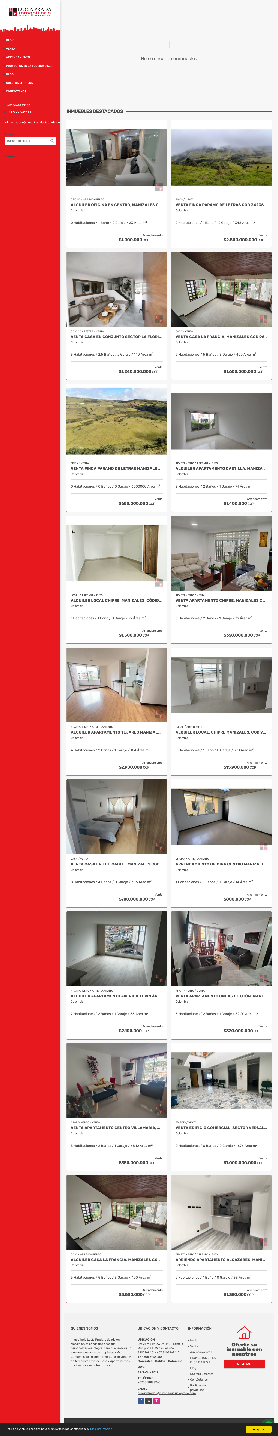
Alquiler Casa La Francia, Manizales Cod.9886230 (117, 1260)
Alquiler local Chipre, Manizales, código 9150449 (117, 600)
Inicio (10, 40)
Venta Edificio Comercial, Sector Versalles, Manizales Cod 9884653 (221, 1128)
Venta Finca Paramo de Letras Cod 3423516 (221, 205)
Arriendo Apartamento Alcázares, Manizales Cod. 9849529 (221, 1260)
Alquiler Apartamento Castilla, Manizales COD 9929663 (221, 468)
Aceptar (258, 1429)
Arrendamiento (18, 57)
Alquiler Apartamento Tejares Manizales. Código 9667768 (117, 732)
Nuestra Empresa (19, 82)
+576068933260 (18, 105)
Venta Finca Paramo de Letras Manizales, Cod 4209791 (117, 468)
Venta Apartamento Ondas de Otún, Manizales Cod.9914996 (221, 996)
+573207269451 (20, 112)
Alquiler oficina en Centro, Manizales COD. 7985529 (117, 205)
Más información (114, 1429)
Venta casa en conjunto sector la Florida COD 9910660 (117, 337)
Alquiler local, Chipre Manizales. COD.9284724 (221, 732)
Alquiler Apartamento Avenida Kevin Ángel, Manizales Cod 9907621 (117, 996)
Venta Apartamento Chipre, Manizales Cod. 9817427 (221, 600)
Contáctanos (16, 91)
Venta (10, 48)
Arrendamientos (201, 1352)
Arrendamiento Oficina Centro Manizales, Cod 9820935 (221, 864)
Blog (10, 74)
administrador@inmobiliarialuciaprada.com (33, 122)
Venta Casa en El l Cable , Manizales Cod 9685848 (117, 864)
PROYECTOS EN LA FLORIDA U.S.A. (29, 65)
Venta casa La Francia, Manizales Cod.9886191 (221, 337)
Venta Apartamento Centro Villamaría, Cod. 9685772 (117, 1128)
